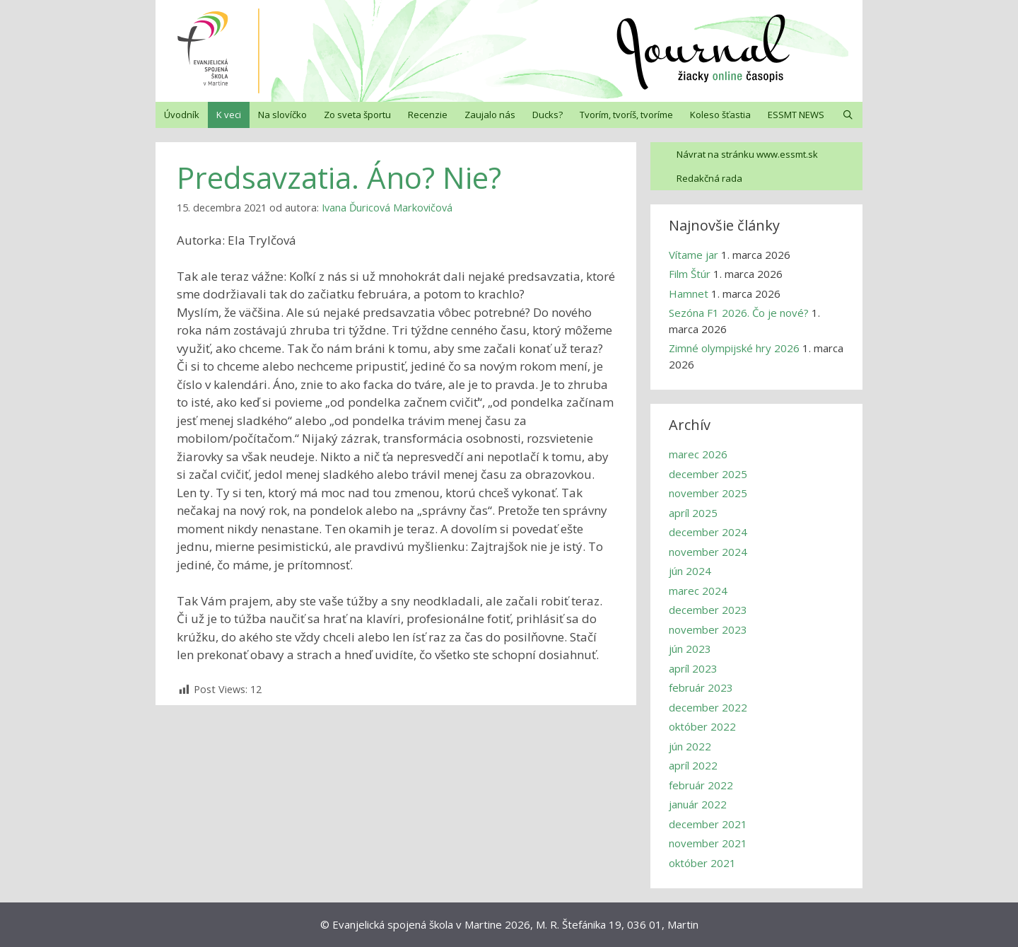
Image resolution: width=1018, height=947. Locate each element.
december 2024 (708, 532)
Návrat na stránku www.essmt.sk (747, 154)
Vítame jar (693, 255)
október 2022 (702, 726)
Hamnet (688, 293)
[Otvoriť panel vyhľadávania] (847, 115)
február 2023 (701, 687)
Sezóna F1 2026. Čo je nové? (739, 313)
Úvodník (181, 114)
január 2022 (698, 804)
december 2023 (708, 610)
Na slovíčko (282, 114)
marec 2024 (698, 590)
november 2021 (708, 843)
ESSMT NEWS (796, 114)
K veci (228, 114)
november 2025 (708, 493)
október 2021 (702, 863)
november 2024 (708, 552)
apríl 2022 (693, 765)
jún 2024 (690, 571)
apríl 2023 (693, 668)
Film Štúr (689, 274)
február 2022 (701, 785)
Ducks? (547, 114)
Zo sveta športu (357, 114)
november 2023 (708, 629)
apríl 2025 (693, 513)
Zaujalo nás (489, 114)
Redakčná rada (709, 178)
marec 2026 (698, 454)
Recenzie (427, 114)
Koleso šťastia (720, 114)
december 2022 (708, 707)
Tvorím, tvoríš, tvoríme (626, 114)
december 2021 (708, 824)
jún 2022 (690, 746)
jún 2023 (690, 648)
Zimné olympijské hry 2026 (734, 348)
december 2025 (708, 474)
